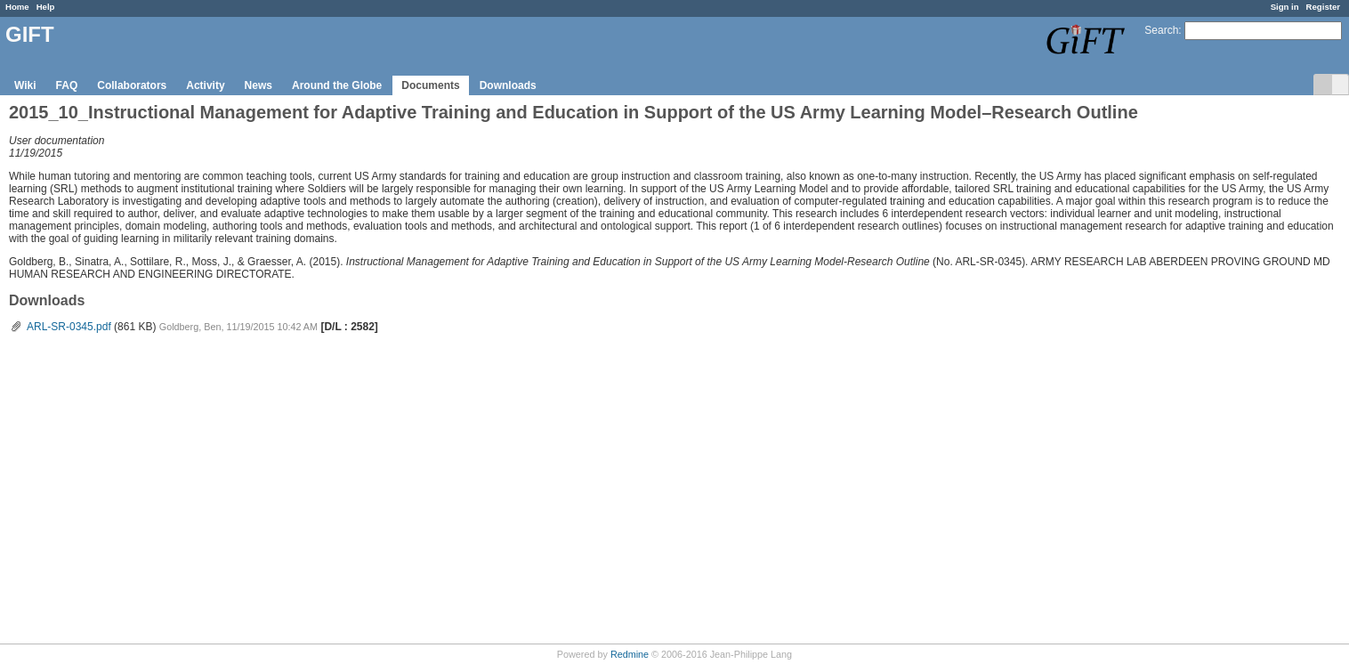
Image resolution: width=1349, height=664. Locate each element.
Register (1323, 7)
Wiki (25, 85)
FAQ (67, 85)
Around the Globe (337, 85)
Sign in (1285, 7)
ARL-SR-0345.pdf (69, 326)
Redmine (629, 654)
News (258, 85)
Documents (430, 85)
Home (17, 7)
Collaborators (131, 85)
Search (1161, 30)
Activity (205, 85)
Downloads (508, 85)
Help (45, 7)
